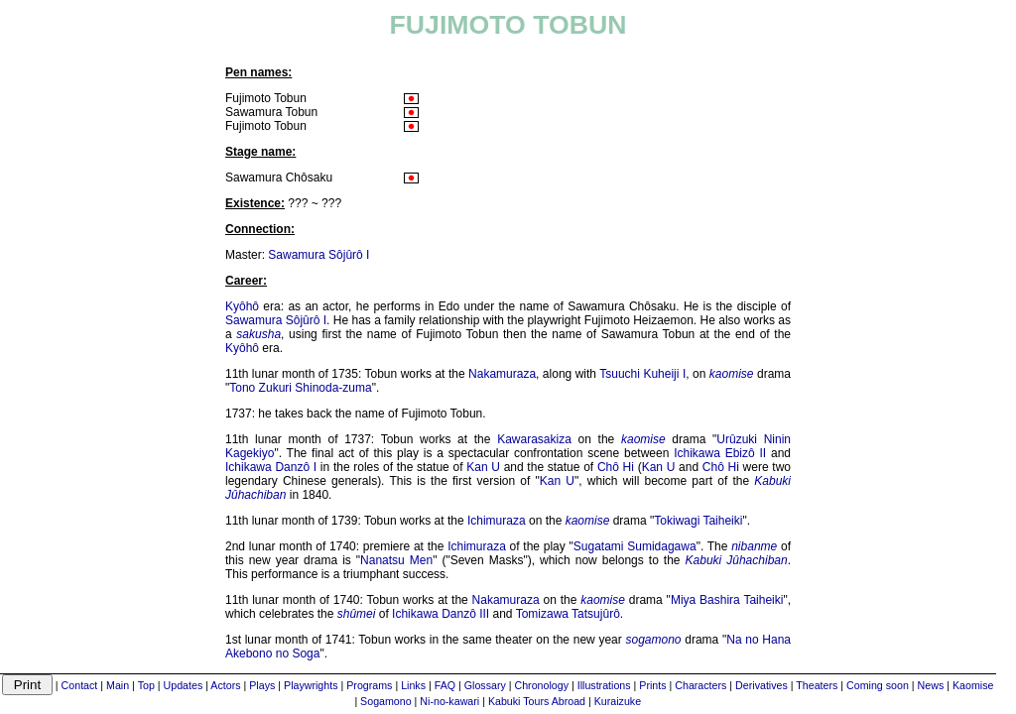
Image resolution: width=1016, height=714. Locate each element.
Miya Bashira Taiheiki (727, 600)
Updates (183, 685)
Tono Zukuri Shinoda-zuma (300, 388)
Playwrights (310, 685)
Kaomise (972, 685)
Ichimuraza (496, 521)
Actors (225, 685)
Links (413, 685)
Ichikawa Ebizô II (720, 453)
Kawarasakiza (534, 439)
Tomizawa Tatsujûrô (568, 614)
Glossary (485, 685)
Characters (700, 685)
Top (146, 685)
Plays (262, 685)
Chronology (542, 685)
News (931, 685)
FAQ (445, 685)
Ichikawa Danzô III (440, 614)
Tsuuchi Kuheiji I (642, 374)
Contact (80, 685)
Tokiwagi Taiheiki (698, 521)
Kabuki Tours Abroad (536, 701)
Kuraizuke (617, 701)
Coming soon (877, 685)
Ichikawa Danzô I (271, 467)
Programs (369, 685)
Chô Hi (615, 467)
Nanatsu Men (396, 560)
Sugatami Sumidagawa (635, 546)
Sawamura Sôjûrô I (318, 255)
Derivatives (761, 685)
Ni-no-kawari (449, 701)
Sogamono (386, 701)
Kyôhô (242, 306)
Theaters (816, 685)
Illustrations (604, 685)
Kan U (483, 467)
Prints (652, 685)
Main (117, 685)
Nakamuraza (502, 374)
